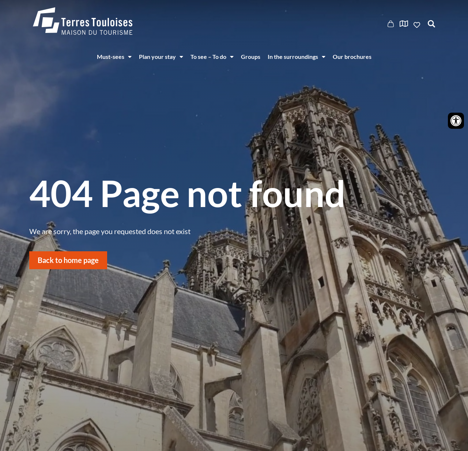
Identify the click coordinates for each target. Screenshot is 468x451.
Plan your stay (161, 56)
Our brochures (352, 56)
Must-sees (114, 56)
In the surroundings (296, 56)
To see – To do (212, 56)
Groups (250, 56)
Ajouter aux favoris (417, 25)
